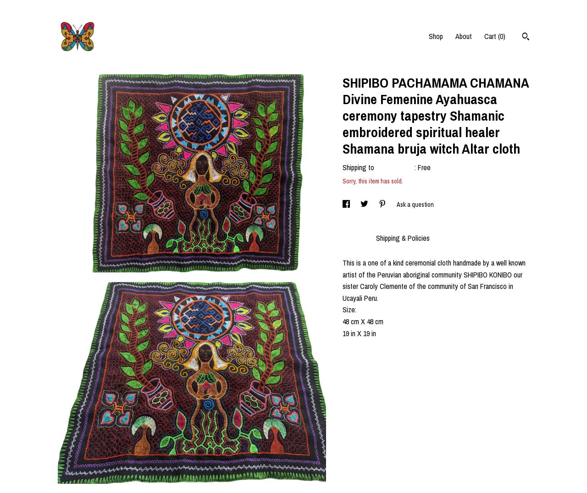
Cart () (494, 36)
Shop (436, 36)
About (463, 36)
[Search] (525, 38)
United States (395, 167)
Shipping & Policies (403, 238)
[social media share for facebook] (347, 204)
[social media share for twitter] (365, 204)
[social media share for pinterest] (383, 204)
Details (355, 238)
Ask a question (415, 204)
